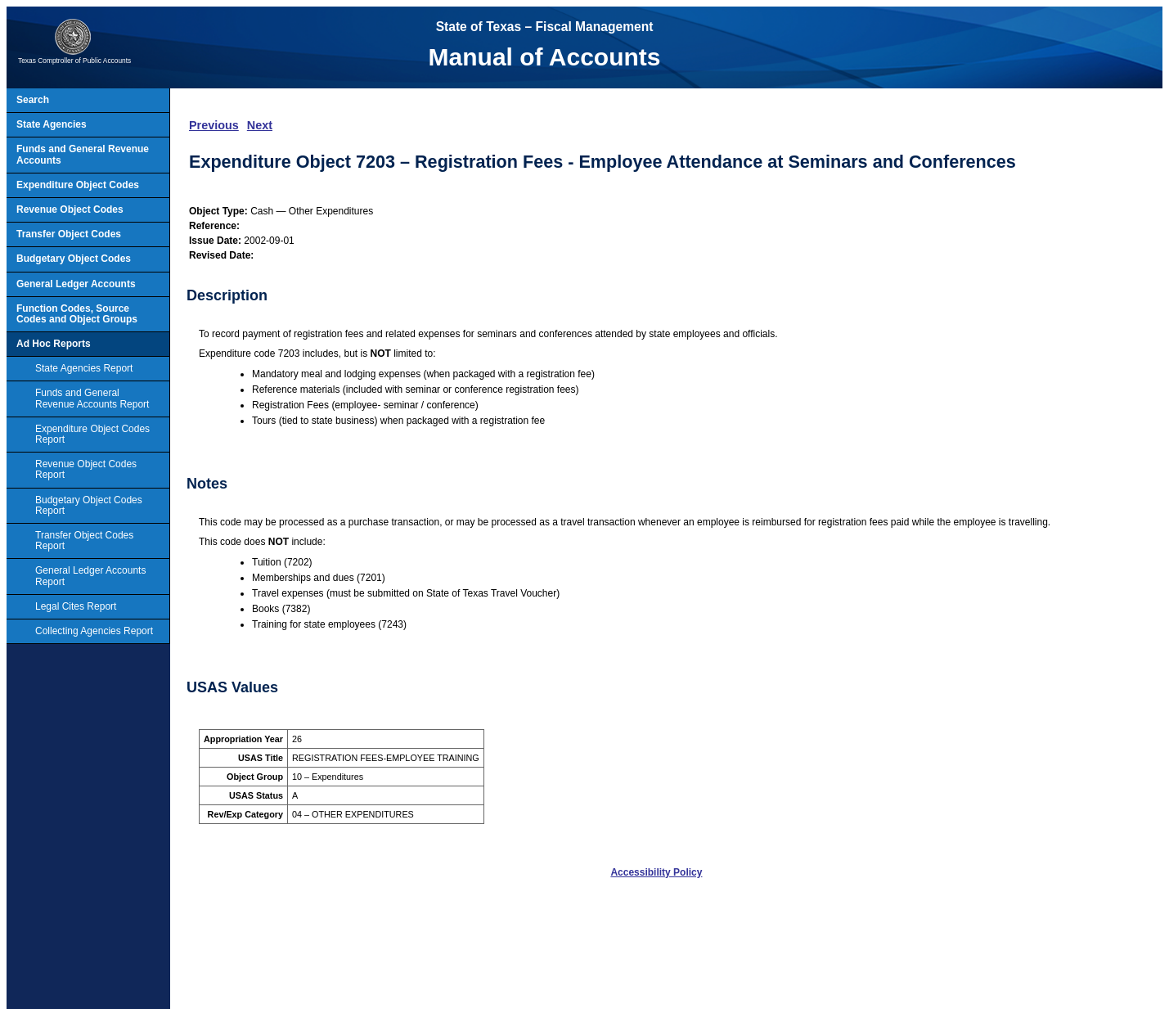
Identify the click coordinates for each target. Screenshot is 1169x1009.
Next (259, 125)
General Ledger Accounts (76, 284)
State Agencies (51, 124)
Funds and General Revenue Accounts (82, 154)
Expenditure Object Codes (77, 185)
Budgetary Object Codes (73, 258)
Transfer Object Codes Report (84, 540)
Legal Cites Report (75, 606)
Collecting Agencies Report (94, 631)
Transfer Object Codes (68, 234)
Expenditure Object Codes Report (92, 434)
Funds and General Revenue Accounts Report (92, 398)
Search (32, 100)
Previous (214, 125)
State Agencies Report (84, 368)
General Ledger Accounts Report (90, 576)
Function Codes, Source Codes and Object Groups (76, 314)
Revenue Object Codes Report (86, 469)
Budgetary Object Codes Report (88, 505)
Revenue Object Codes (70, 209)
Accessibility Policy (656, 872)
